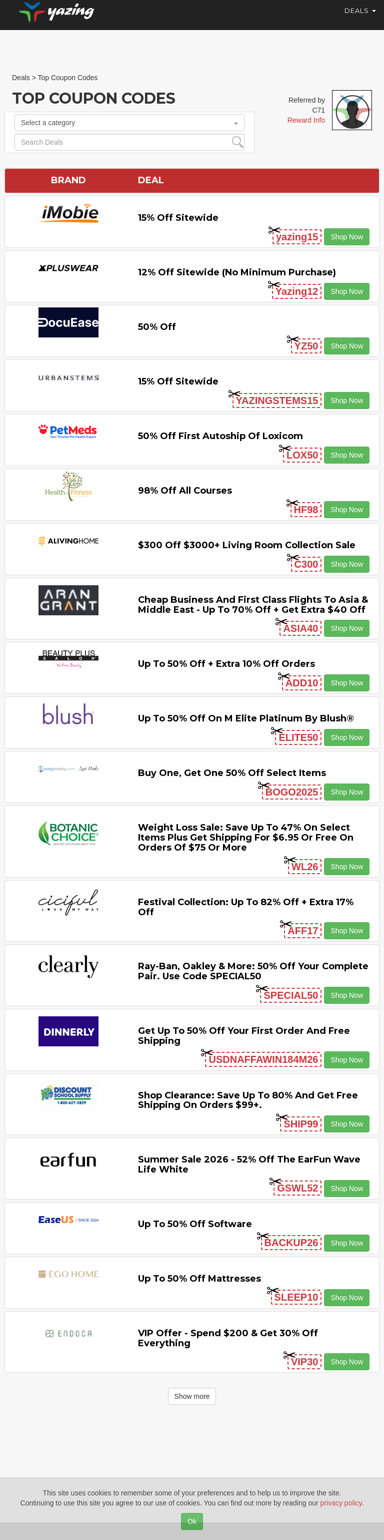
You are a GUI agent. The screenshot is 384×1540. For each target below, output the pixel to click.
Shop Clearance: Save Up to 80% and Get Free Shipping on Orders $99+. (248, 1100)
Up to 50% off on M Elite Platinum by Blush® (246, 718)
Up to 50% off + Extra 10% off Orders (226, 663)
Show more (192, 1396)
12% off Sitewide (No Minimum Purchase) (237, 272)
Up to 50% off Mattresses (199, 1278)
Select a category (129, 123)
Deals (360, 20)
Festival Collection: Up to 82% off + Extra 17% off (246, 907)
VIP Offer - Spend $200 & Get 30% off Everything (228, 1338)
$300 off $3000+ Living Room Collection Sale (247, 545)
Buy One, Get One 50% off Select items (232, 773)
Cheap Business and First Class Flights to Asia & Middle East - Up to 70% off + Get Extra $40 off (253, 604)
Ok (192, 1521)
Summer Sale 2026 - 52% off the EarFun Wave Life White (249, 1164)
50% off (157, 326)
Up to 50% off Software (195, 1224)
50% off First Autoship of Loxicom (220, 436)
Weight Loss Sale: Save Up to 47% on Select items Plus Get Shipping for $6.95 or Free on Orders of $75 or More (246, 837)
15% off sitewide (178, 217)
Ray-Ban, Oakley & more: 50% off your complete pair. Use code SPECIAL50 (253, 971)
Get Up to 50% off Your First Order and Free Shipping (244, 1035)
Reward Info (306, 120)
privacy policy (341, 1503)
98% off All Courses (185, 490)
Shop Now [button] (346, 237)
